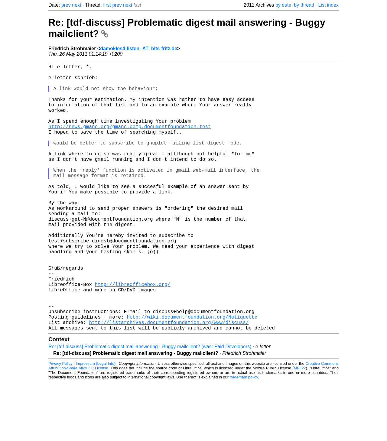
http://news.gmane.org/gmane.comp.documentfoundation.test (129, 141)
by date (283, 5)
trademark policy (244, 436)
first (107, 5)
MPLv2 (300, 427)
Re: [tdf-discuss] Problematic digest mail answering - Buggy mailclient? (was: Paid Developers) (149, 405)
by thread (304, 5)
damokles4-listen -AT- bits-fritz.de (138, 48)
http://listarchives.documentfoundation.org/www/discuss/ (169, 380)
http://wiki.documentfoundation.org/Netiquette (192, 373)
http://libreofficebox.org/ (133, 333)
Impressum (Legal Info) (95, 422)
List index (328, 5)
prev (66, 5)
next (76, 5)
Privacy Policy (60, 422)
